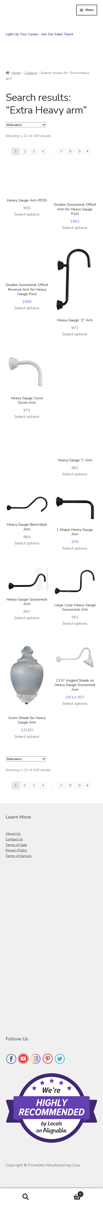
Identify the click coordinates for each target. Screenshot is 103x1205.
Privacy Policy (16, 850)
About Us (13, 833)
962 (75, 412)
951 (75, 594)
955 (27, 189)
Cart (68, 1193)
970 (75, 519)
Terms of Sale (16, 844)
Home (16, 72)
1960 (27, 276)
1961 (75, 196)
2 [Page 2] (25, 151)
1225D (27, 688)
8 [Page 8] (70, 151)
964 (27, 517)
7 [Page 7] (61, 151)
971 (27, 383)
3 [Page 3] (34, 151)
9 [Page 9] (79, 151)
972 (75, 289)
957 (27, 591)
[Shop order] (26, 124)
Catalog (31, 72)
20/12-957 (75, 671)
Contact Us (14, 839)
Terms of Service (19, 855)
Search (26, 1196)
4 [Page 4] (43, 151)
